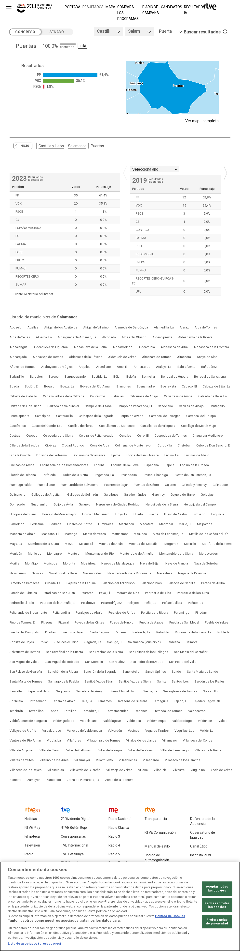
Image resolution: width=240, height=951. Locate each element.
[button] (198, 32)
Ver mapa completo (202, 121)
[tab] (108, 31)
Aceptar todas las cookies (217, 890)
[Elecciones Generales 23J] (35, 8)
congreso (25, 32)
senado (57, 32)
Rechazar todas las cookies (216, 906)
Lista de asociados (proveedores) (34, 945)
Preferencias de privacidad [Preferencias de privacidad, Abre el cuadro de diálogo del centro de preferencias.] (217, 923)
